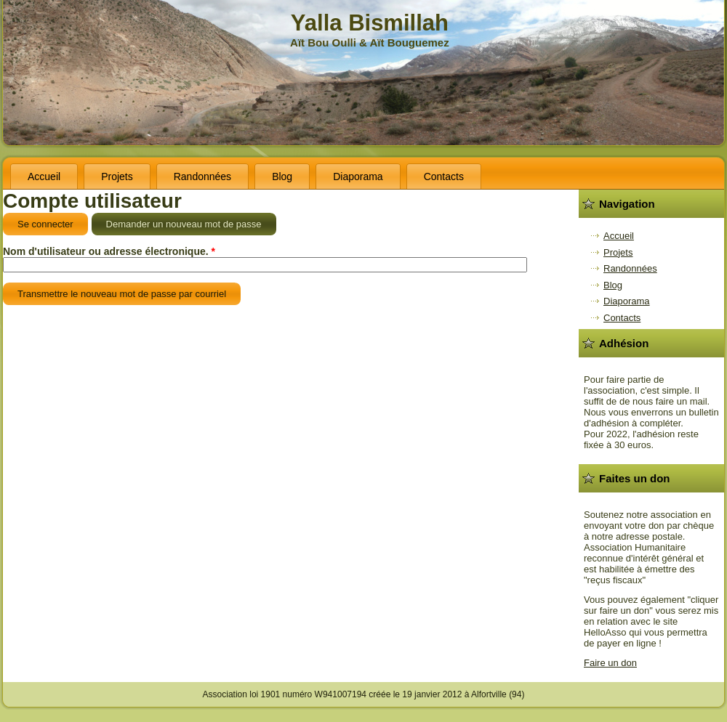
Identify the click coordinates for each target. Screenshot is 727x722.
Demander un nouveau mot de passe (191, 221)
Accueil (44, 176)
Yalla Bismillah (370, 23)
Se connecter (45, 224)
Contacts (444, 176)
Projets (117, 176)
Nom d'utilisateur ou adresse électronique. (109, 251)
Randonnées (202, 176)
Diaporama (357, 176)
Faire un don (610, 662)
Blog (282, 176)
